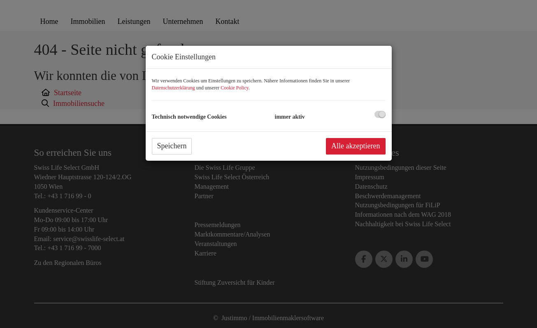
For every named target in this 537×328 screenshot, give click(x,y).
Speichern (172, 146)
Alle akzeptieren (355, 146)
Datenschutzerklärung (173, 88)
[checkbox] (380, 114)
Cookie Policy (235, 88)
